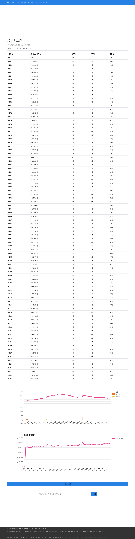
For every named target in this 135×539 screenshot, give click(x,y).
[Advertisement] (63, 22)
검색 (94, 494)
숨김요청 (67, 483)
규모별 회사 (42, 2)
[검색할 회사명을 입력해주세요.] (64, 494)
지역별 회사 (22, 2)
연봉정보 (11, 2)
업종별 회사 (32, 2)
